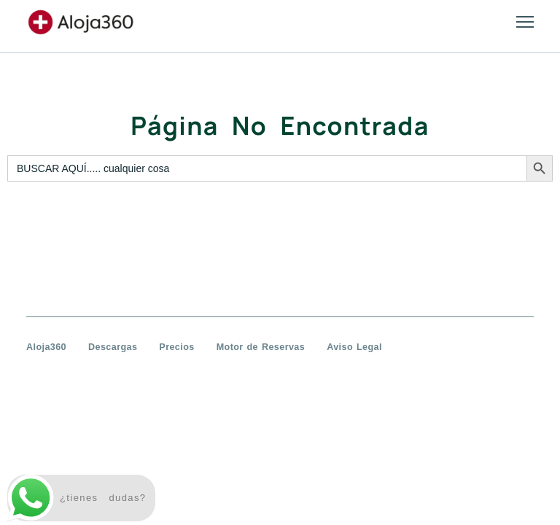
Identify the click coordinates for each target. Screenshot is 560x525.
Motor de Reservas (261, 347)
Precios (176, 347)
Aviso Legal (354, 347)
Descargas (112, 347)
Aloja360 (46, 347)
